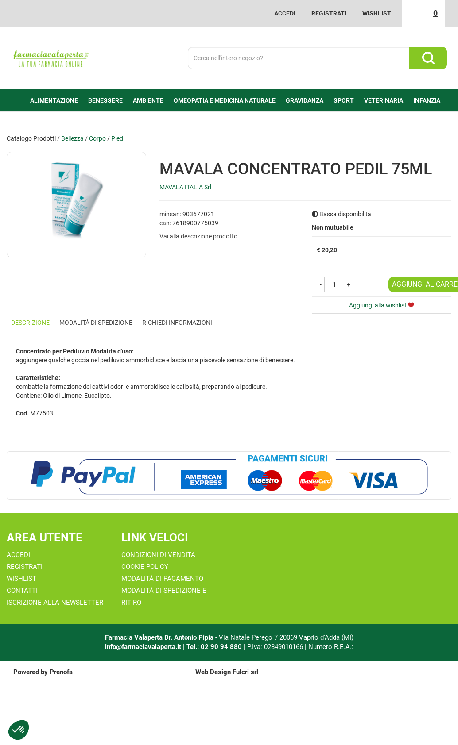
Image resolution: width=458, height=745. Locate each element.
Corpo (97, 138)
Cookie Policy (144, 567)
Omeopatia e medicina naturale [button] (225, 100)
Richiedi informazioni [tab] (177, 322)
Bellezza (72, 138)
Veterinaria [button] (383, 100)
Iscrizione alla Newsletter (55, 603)
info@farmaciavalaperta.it (143, 647)
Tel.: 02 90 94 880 (215, 647)
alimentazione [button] (54, 100)
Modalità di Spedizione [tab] (95, 322)
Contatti (22, 591)
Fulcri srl (245, 672)
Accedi (284, 13)
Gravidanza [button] (304, 100)
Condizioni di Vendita (158, 555)
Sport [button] (344, 100)
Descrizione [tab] (30, 322)
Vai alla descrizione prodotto (198, 236)
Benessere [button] (105, 100)
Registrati (328, 13)
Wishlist (376, 13)
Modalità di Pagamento (162, 579)
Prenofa (61, 672)
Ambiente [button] (148, 100)
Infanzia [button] (426, 100)
